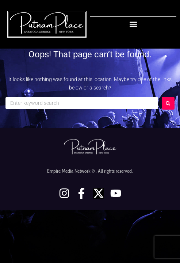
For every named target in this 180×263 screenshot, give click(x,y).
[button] (133, 24)
